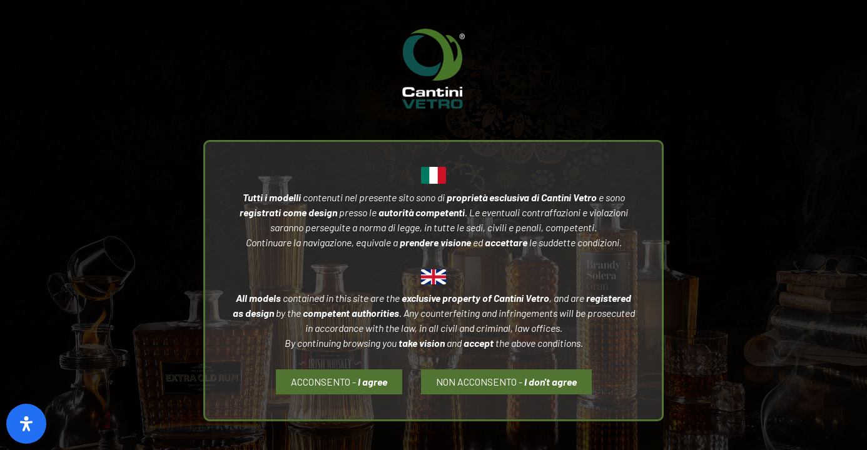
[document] (433, 225)
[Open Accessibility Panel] (26, 424)
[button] (506, 381)
